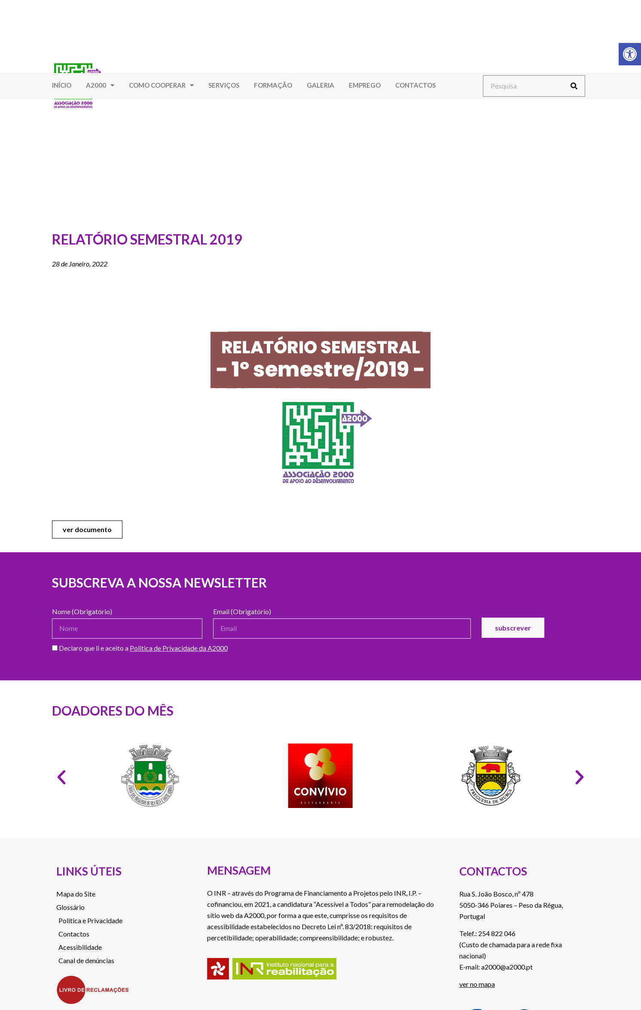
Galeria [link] (320, 85)
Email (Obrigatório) (242, 611)
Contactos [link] (415, 85)
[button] (61, 777)
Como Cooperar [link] (161, 85)
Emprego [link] (365, 85)
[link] (630, 54)
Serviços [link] (223, 85)
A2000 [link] (100, 85)
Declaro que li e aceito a (140, 648)
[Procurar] (574, 86)
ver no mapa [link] (477, 984)
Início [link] (61, 85)
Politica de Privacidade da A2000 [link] (179, 648)
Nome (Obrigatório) (82, 611)
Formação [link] (273, 85)
